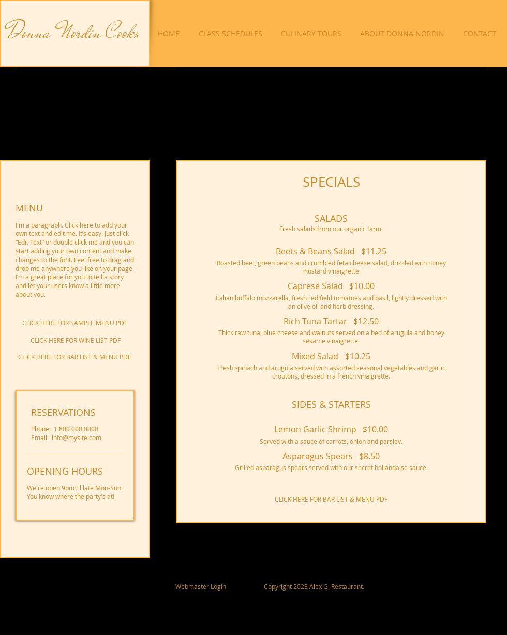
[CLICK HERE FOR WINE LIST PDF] (75, 340)
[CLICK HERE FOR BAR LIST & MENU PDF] (74, 357)
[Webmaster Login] (200, 586)
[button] (312, 33)
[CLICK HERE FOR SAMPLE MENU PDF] (74, 323)
